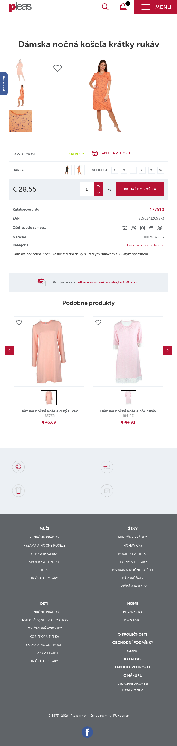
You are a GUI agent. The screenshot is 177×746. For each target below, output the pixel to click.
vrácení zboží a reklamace (132, 687)
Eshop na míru (100, 716)
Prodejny (133, 612)
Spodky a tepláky (44, 562)
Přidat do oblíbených (18, 322)
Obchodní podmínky (132, 642)
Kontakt (132, 623)
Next (167, 350)
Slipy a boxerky (44, 554)
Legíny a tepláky (132, 562)
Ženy (133, 528)
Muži (44, 528)
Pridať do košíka (140, 189)
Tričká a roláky (44, 578)
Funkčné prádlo (44, 537)
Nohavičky (132, 545)
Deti (44, 603)
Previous (9, 350)
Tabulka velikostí (133, 667)
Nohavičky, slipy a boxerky (44, 620)
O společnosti (133, 634)
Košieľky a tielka (133, 554)
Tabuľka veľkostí (115, 153)
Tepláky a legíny (44, 653)
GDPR (133, 651)
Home (132, 603)
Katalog (133, 659)
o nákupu (132, 675)
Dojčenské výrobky (44, 628)
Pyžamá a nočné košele (145, 245)
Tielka (44, 570)
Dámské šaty (132, 578)
